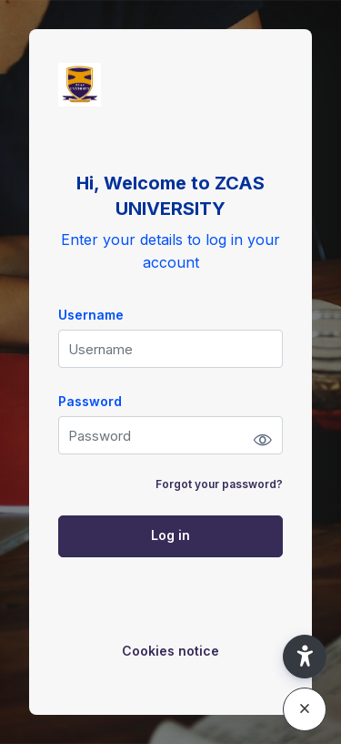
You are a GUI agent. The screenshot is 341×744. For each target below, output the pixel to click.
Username (91, 314)
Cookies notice (170, 650)
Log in (170, 535)
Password (90, 401)
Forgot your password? (219, 484)
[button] (304, 656)
